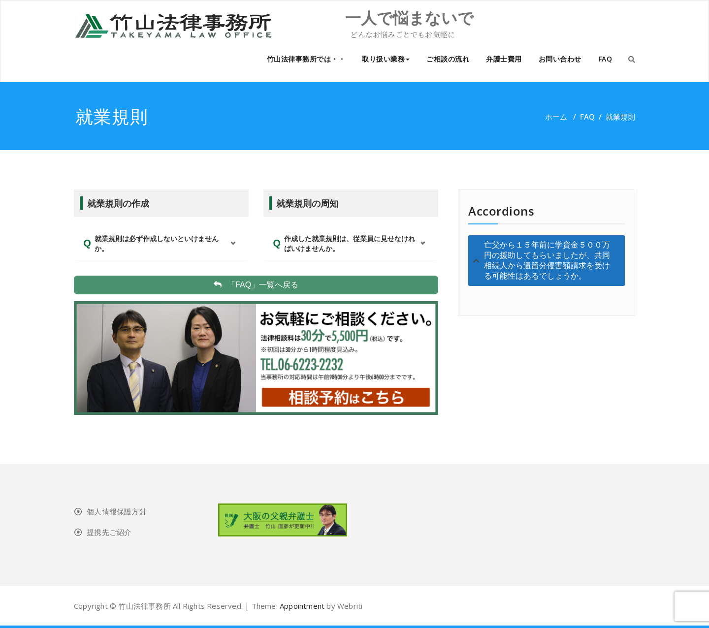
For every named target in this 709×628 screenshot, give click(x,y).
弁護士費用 (504, 58)
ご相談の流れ (447, 58)
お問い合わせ (560, 58)
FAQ (605, 58)
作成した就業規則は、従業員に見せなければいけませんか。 (349, 243)
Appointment (301, 606)
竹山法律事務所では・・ (306, 58)
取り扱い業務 (386, 58)
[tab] (546, 260)
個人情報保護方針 (117, 511)
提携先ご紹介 (109, 532)
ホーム (556, 117)
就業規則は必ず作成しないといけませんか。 (157, 243)
